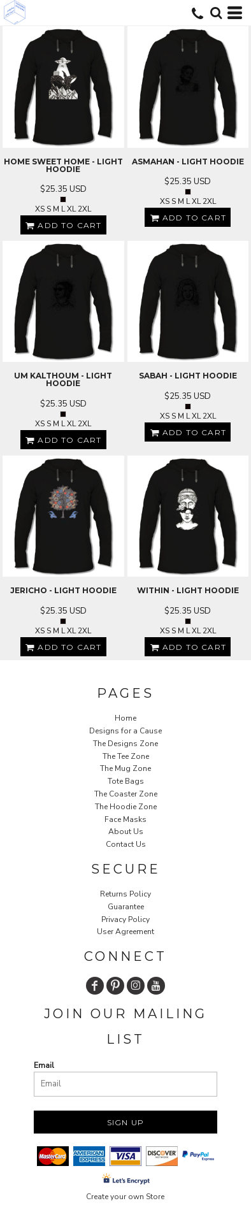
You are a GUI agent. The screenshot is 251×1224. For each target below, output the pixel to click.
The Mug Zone (125, 768)
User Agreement (125, 931)
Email (44, 1065)
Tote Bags (126, 781)
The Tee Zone (126, 756)
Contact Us (126, 844)
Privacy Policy (125, 919)
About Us (125, 831)
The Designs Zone (125, 743)
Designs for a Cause (125, 731)
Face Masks (125, 819)
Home (125, 718)
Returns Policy (125, 894)
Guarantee (126, 907)
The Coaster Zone (125, 794)
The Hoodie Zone (126, 807)
